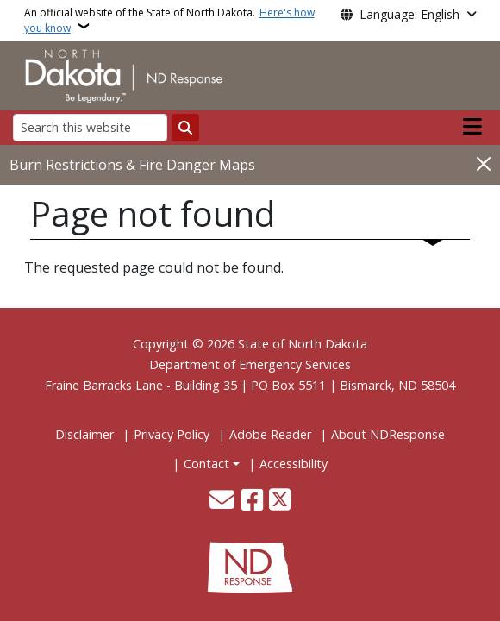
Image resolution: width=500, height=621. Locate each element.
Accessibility (293, 463)
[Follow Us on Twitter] (280, 501)
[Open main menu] (472, 127)
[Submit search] (185, 127)
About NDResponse (388, 434)
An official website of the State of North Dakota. (169, 20)
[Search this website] (90, 127)
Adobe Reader (270, 434)
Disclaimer (84, 434)
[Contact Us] (221, 501)
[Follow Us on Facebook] (252, 501)
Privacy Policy (171, 434)
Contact (206, 463)
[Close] (483, 163)
